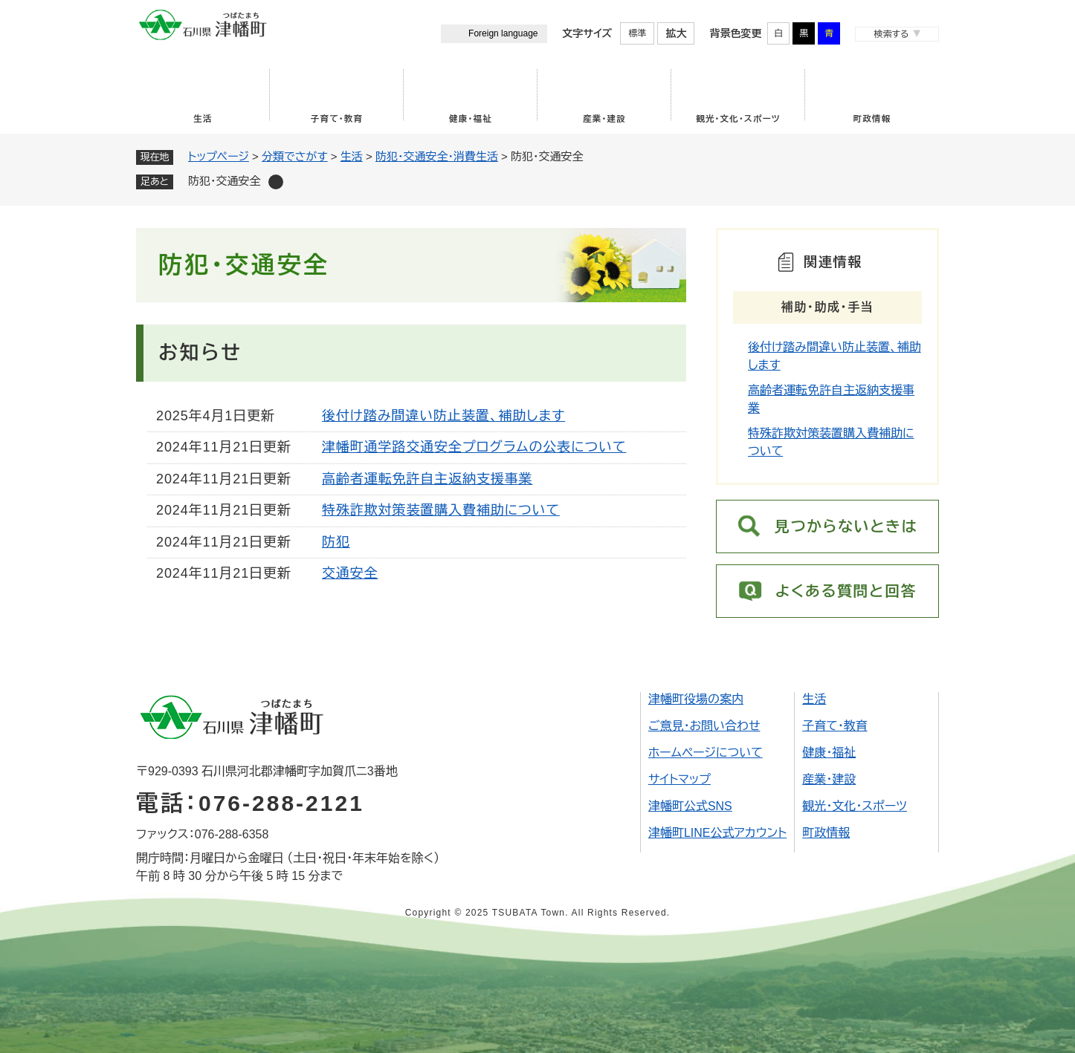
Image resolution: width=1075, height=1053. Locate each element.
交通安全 (350, 573)
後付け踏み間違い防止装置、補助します (443, 415)
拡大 (675, 33)
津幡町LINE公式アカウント (717, 833)
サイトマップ (679, 779)
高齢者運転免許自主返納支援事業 (427, 479)
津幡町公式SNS (690, 806)
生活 (202, 118)
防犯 (336, 542)
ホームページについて (705, 752)
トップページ (218, 156)
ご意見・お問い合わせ (704, 726)
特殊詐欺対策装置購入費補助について (441, 510)
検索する (891, 34)
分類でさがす (295, 156)
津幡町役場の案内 (695, 699)
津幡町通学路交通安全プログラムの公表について (474, 447)
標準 (637, 33)
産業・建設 (604, 118)
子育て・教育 (337, 118)
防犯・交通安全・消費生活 (436, 156)
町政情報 (872, 118)
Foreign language (503, 33)
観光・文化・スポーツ (738, 118)
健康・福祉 (470, 118)
